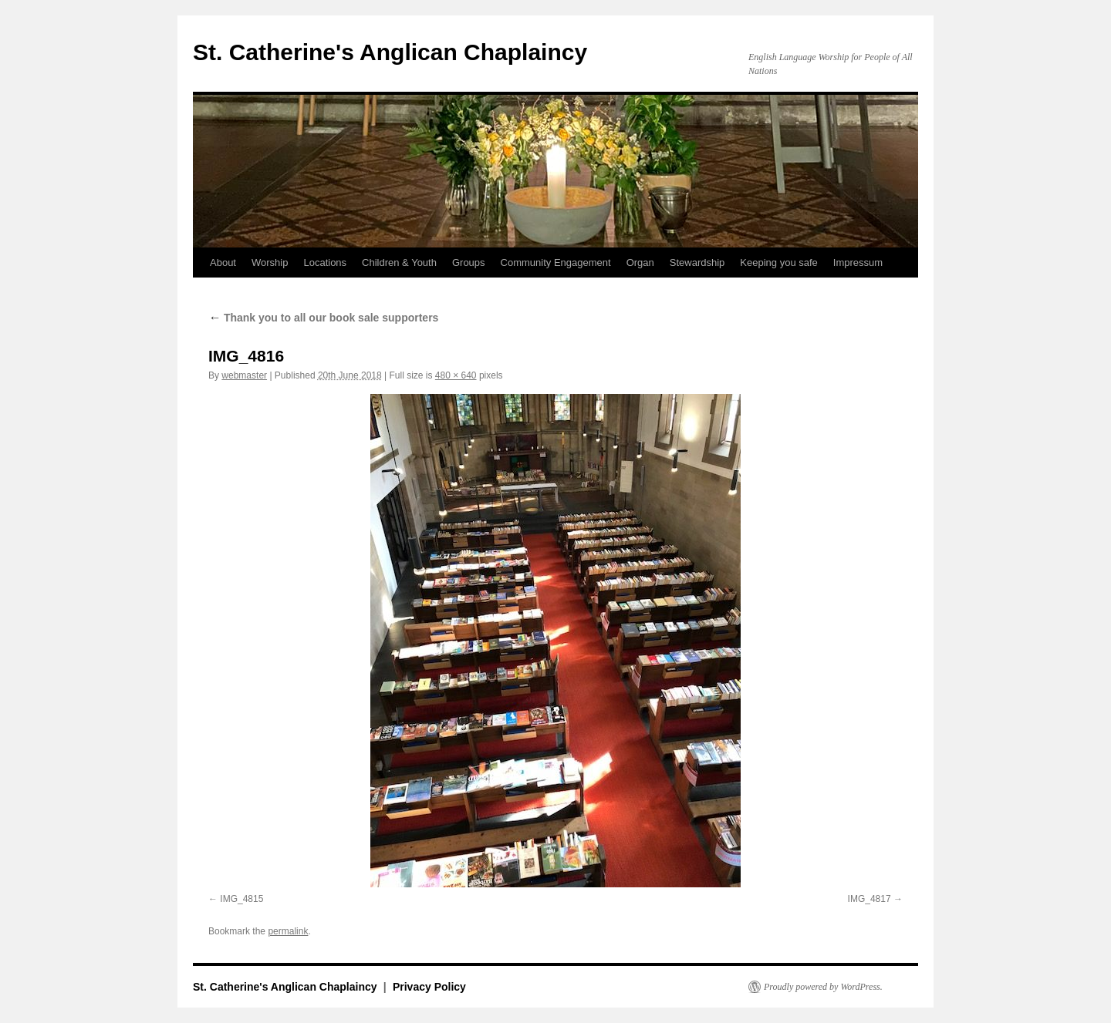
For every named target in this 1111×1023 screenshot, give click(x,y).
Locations (324, 262)
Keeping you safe (778, 262)
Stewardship (697, 262)
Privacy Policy (429, 987)
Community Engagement (556, 262)
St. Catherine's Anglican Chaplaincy (390, 52)
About (223, 262)
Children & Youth (399, 262)
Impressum (858, 262)
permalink (288, 931)
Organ (640, 262)
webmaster (244, 375)
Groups (468, 262)
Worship (270, 262)
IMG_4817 (869, 898)
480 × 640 (456, 375)
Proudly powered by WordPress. (823, 986)
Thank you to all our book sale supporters (323, 317)
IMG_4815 (241, 898)
